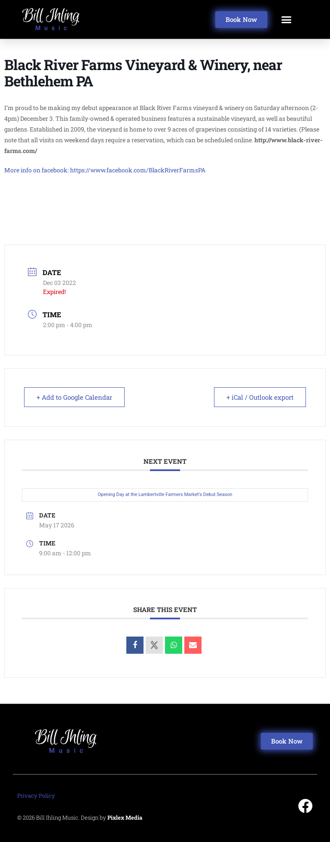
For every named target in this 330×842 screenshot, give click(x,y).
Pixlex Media (124, 817)
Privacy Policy (36, 795)
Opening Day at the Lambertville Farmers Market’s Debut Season (165, 494)
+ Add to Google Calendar (74, 397)
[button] (286, 19)
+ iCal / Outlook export (259, 397)
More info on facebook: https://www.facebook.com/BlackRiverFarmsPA (104, 170)
